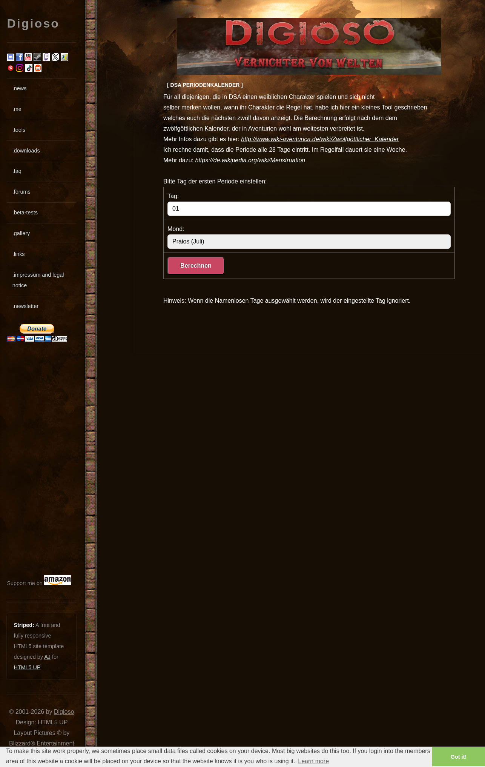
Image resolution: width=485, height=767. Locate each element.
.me (16, 109)
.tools (18, 130)
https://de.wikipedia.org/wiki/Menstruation (250, 160)
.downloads (26, 151)
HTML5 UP (27, 667)
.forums (21, 192)
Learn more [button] (313, 761)
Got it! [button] (459, 757)
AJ (47, 657)
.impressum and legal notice (38, 280)
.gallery (21, 233)
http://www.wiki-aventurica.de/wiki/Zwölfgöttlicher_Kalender (320, 139)
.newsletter (25, 306)
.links (18, 254)
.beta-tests (25, 212)
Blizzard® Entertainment (41, 743)
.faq (16, 171)
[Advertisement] (29, 458)
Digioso (64, 711)
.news (19, 88)
